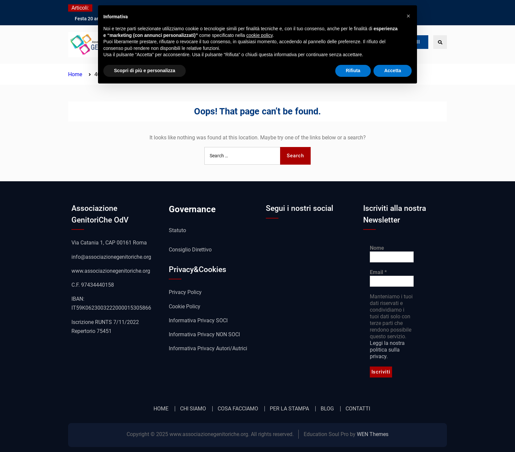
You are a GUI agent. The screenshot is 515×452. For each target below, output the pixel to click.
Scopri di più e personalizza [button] (144, 70)
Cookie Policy (184, 306)
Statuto (177, 230)
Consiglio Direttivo (190, 249)
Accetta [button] (392, 70)
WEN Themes (372, 434)
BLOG (327, 408)
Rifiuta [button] (353, 70)
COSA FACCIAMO (238, 408)
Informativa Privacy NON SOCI (204, 334)
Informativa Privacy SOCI (198, 320)
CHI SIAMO (193, 408)
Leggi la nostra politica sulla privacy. (387, 350)
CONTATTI (358, 408)
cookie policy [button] (259, 35)
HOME (161, 408)
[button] (408, 16)
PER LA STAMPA (289, 408)
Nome (377, 248)
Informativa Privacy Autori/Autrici (208, 348)
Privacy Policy (185, 292)
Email (378, 272)
